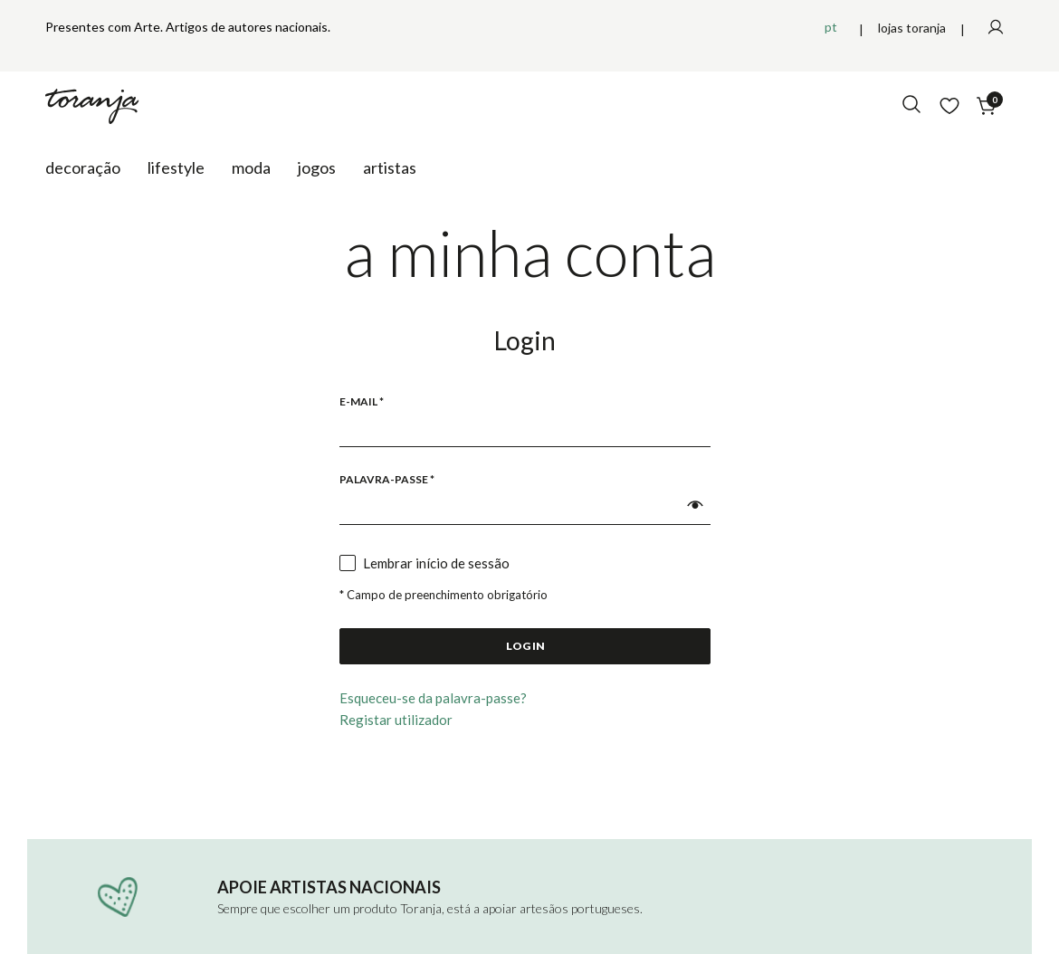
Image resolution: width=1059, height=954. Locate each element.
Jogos (317, 167)
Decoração (82, 167)
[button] (695, 505)
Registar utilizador (396, 719)
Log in (525, 646)
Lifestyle (176, 167)
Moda (251, 167)
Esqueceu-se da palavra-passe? (433, 698)
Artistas (389, 167)
